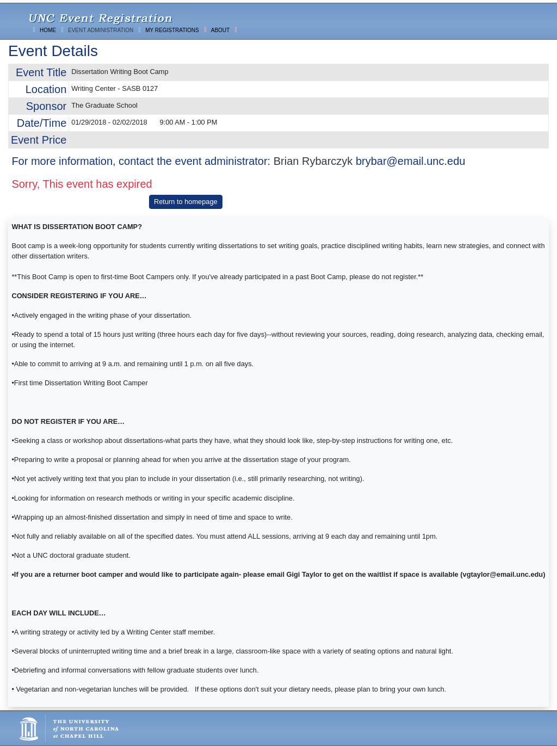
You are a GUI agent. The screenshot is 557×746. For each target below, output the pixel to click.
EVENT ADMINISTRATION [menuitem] (100, 30)
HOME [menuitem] (48, 30)
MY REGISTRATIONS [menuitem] (172, 30)
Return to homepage (186, 202)
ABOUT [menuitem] (220, 30)
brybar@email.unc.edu (411, 161)
